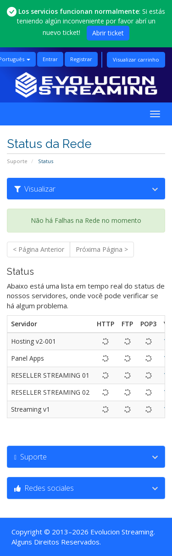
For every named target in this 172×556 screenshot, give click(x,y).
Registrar (81, 59)
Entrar (50, 59)
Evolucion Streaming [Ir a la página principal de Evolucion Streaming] (122, 531)
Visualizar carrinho (136, 59)
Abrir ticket (108, 32)
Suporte (17, 161)
